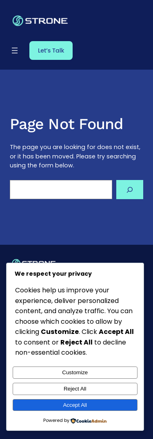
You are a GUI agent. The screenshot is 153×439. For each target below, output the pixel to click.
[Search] (129, 189)
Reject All (75, 389)
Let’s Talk (51, 50)
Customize (75, 372)
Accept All (75, 405)
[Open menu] (15, 50)
